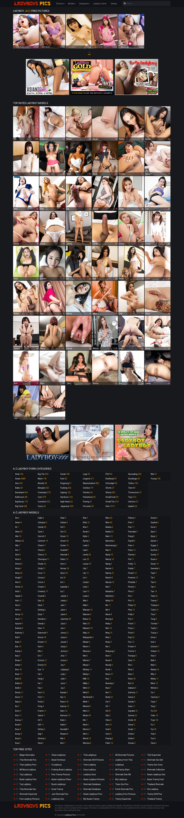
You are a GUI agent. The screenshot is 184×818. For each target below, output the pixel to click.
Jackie (64, 596)
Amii (18, 559)
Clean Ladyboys (58, 755)
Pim (131, 600)
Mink (86, 702)
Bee (18, 669)
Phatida (132, 582)
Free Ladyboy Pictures (30, 799)
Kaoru (64, 702)
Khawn (64, 734)
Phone (132, 587)
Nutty (109, 697)
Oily (108, 715)
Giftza (41, 729)
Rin (130, 665)
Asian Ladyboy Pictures (94, 779)
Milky (86, 683)
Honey (64, 568)
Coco (41, 573)
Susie (154, 559)
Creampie (44, 492)
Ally (17, 545)
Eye (41, 669)
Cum (42, 497)
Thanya (155, 605)
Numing (110, 683)
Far (40, 683)
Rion (131, 674)
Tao (154, 591)
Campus (42, 522)
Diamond (43, 633)
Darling (42, 610)
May (86, 633)
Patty (132, 564)
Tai (153, 577)
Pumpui (132, 656)
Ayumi (19, 623)
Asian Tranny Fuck (155, 779)
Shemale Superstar (28, 794)
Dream (42, 642)
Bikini (42, 479)
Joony (64, 660)
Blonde (42, 483)
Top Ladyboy (25, 784)
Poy (131, 642)
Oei (108, 702)
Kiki (62, 738)
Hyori (64, 573)
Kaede (64, 692)
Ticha (154, 610)
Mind (86, 692)
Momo (86, 729)
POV (109, 474)
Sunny (155, 554)
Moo (109, 518)
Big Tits (43, 474)
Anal (19, 474)
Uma (154, 637)
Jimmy (64, 651)
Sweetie (155, 568)
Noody (109, 665)
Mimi (86, 688)
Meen (86, 646)
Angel (18, 577)
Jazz (63, 623)
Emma (42, 660)
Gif (40, 720)
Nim (109, 628)
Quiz (131, 660)
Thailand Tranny (154, 799)
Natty (109, 600)
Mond (87, 738)
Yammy (155, 697)
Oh (108, 706)
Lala (85, 550)
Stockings (134, 479)
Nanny (110, 573)
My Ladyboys (121, 779)
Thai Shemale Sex (28, 789)
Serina (132, 715)
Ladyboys (119, 765)
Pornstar (88, 506)
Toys (132, 497)
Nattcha (110, 596)
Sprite (154, 541)
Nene (109, 614)
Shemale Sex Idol (155, 760)
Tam (153, 582)
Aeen (18, 522)
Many (87, 619)
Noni (108, 656)
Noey (109, 642)
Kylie (86, 536)
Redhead (111, 479)
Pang (131, 536)
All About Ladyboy (28, 769)
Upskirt (132, 506)
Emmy (42, 665)
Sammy (133, 692)
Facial (64, 474)
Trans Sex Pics (122, 784)
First (41, 697)
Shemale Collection (156, 769)
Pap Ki (131, 541)
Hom (63, 564)
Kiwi (85, 527)
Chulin (42, 564)
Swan (155, 564)
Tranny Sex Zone (155, 765)
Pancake (133, 531)
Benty (19, 692)
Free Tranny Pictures (60, 774)
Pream (132, 646)
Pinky (132, 605)
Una (153, 642)
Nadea (109, 527)
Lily (86, 573)
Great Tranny (57, 789)
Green (64, 541)
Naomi (109, 577)
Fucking (65, 488)
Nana (109, 554)
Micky (86, 674)
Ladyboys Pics (70, 815)
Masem (88, 628)
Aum (18, 619)
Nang (109, 564)
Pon (130, 619)
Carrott (42, 536)
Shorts (110, 488)
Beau (18, 660)
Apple (18, 596)
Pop (131, 637)
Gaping (65, 492)
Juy (62, 688)
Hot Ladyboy (152, 789)
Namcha (110, 541)
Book (18, 725)
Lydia (86, 596)
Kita (85, 518)
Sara (131, 706)
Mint (86, 711)
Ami (18, 554)
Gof (62, 527)
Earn (41, 646)
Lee (86, 559)
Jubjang (64, 669)
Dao (41, 600)
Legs (86, 474)
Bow (18, 729)
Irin (62, 582)
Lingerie (88, 479)
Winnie (154, 688)
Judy (63, 674)
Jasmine (65, 619)
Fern (41, 692)
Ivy (62, 591)
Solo (110, 506)
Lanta (87, 554)
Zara (154, 743)
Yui (153, 729)
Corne (41, 582)
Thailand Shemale (155, 784)
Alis (18, 536)
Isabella (64, 587)
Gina (40, 743)
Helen (64, 559)
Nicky (109, 623)
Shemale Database (92, 784)
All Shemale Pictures (124, 755)
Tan (153, 587)
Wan (153, 665)
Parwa (132, 554)
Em (40, 656)
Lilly (85, 568)
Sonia (154, 518)
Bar (18, 646)
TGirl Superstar (154, 755)
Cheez (41, 550)
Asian (20, 479)
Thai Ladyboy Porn (28, 765)
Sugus (154, 545)
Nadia (109, 531)
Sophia (155, 522)
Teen (131, 488)
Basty (18, 651)
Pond (132, 623)
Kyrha (86, 541)
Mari (86, 623)
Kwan (86, 531)
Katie (63, 725)
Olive (109, 720)
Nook (109, 669)
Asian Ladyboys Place (61, 779)
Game (41, 715)
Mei (85, 656)
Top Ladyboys (26, 774)
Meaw (86, 642)
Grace (64, 536)
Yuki (153, 734)
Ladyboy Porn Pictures (125, 794)
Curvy (42, 506)
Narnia (110, 582)
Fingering (65, 483)
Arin (18, 600)
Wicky (155, 679)
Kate (63, 720)
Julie (63, 679)
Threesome (134, 492)
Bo (17, 706)
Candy (42, 527)
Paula (131, 568)
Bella (18, 683)
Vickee (155, 651)
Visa (153, 656)
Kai (63, 697)
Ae (17, 518)
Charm (42, 545)
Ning (109, 633)
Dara (41, 605)
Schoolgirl (111, 483)
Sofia (131, 734)
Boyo (18, 738)
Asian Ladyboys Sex (156, 774)
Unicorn (155, 646)
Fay (40, 688)
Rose (131, 679)
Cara (41, 531)
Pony (131, 628)
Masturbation (91, 483)
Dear (41, 614)
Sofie (131, 738)
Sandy (131, 702)
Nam (109, 536)
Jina (63, 656)
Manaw (87, 610)
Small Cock (112, 497)
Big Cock (21, 506)
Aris (17, 605)
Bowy (18, 734)
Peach (132, 573)
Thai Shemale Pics (28, 760)
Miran (87, 715)
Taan (154, 573)
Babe (19, 488)
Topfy (154, 628)
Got (63, 531)
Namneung (111, 545)
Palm (109, 743)
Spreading (134, 474)
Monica (87, 743)
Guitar (64, 545)
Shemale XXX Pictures (93, 760)
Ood (108, 729)
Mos (109, 522)
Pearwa (133, 577)
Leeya (87, 564)
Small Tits (112, 501)
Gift (41, 725)
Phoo (131, 591)
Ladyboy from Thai (123, 760)
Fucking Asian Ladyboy (61, 769)
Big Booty (21, 501)
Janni (63, 614)
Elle (40, 651)
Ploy (131, 610)
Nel (108, 610)
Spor (154, 531)
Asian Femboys (58, 760)
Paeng (109, 738)
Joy (62, 665)
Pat (131, 559)
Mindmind (88, 697)
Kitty (86, 522)
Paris (131, 550)
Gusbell (64, 550)
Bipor (18, 702)
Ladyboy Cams (100, 3)
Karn (63, 711)
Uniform (133, 501)
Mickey (87, 669)
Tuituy (154, 633)
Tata (154, 596)
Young (155, 479)
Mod (86, 725)
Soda (132, 729)
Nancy (110, 559)
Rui (131, 683)
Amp (18, 568)
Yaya (154, 702)
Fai (40, 674)
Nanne (109, 568)
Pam (131, 522)
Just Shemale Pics (59, 794)
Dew (41, 628)
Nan (108, 550)
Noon (109, 674)
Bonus (19, 720)
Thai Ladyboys (89, 755)
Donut (42, 637)
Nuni (108, 688)
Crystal (42, 596)
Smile (132, 720)
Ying (153, 706)
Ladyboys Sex (57, 799)
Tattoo (133, 483)
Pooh (131, 633)
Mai (85, 600)
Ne (108, 605)
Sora (154, 527)
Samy (131, 697)
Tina (153, 614)
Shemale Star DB (123, 774)
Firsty (41, 702)
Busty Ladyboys (58, 784)
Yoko (154, 715)
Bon (18, 715)
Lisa (86, 591)
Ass (19, 483)
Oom (109, 734)
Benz (19, 697)
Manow (87, 614)
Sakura (132, 688)
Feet (63, 479)
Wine (154, 683)
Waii (153, 660)
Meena (87, 651)
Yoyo (154, 720)
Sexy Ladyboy (89, 769)
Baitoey (19, 633)
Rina (131, 669)
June (63, 683)
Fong (41, 706)
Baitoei (19, 628)
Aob (18, 591)
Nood (109, 660)
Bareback (21, 492)
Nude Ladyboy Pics (28, 779)
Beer (18, 674)
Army (19, 614)
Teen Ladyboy (89, 765)
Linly (86, 587)
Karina (64, 706)
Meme (86, 660)
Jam (63, 605)
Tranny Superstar (123, 799)
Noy (108, 679)
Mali (85, 605)
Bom (18, 711)
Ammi (18, 564)
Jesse (63, 637)
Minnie (87, 706)
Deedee (42, 619)
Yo (154, 711)
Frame (42, 711)
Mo (85, 720)
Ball (17, 637)
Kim (62, 743)
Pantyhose (89, 497)
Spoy (154, 536)
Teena (154, 600)
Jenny (64, 633)
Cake (41, 518)
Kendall (64, 729)
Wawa (155, 669)
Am (17, 550)
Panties (88, 492)
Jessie (64, 642)
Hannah (64, 554)
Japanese (66, 506)
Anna (19, 587)
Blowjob (43, 488)
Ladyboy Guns (89, 774)
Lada (86, 545)
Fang (41, 679)
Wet (154, 474)
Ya (153, 692)
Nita (108, 637)
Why (153, 674)
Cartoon (43, 541)
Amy (18, 573)
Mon (86, 734)
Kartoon (65, 715)
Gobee (64, 522)
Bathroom (21, 497)
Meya (86, 665)
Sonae (132, 743)
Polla (131, 614)
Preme (132, 651)
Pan (131, 527)
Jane (63, 610)
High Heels (66, 501)
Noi (108, 646)
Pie (130, 596)
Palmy (131, 518)
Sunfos (155, 550)
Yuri (153, 738)
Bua (17, 743)
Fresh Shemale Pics (124, 789)
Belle (18, 688)
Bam (18, 642)
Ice (63, 577)
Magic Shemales (27, 755)
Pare (131, 545)
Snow (131, 725)
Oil (108, 711)
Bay (17, 656)
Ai (17, 527)
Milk (86, 679)
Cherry (42, 554)
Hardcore (66, 497)
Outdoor (88, 488)
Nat (108, 587)
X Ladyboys (56, 765)
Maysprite (88, 637)
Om (109, 725)
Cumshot (44, 501)
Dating (114, 3)
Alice (18, 531)
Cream (42, 587)
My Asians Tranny (91, 799)
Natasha (110, 591)
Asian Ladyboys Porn (92, 794)
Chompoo (43, 559)
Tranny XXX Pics (154, 794)
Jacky (63, 600)
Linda (86, 582)
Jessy (63, 646)
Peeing (87, 501)
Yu (153, 725)
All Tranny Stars (122, 769)
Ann (18, 582)
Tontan (155, 623)
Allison (19, 541)
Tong (154, 619)
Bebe (18, 665)
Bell (18, 679)
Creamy (43, 591)
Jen (62, 628)
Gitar (63, 518)
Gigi (40, 734)
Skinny (110, 492)
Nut (108, 692)
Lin (85, 577)
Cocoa (41, 577)
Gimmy (42, 738)
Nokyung (110, 651)
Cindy (42, 568)
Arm (18, 610)
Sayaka (133, 711)
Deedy (41, 623)
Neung (109, 619)
